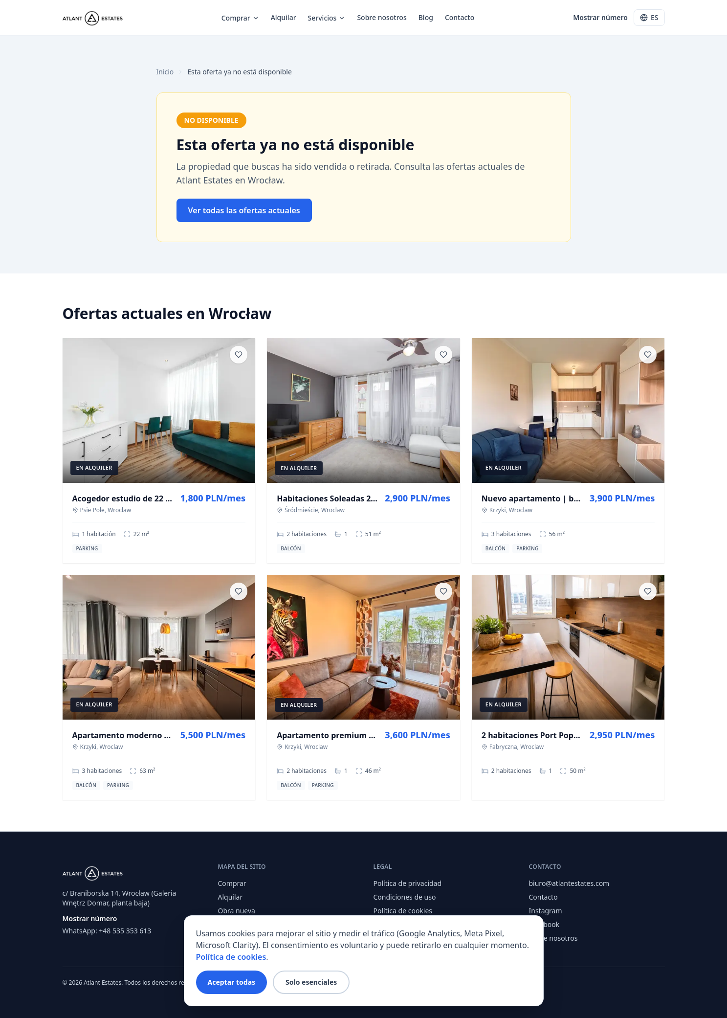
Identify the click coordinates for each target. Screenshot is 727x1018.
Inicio (165, 71)
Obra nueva (236, 910)
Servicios (327, 18)
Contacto (459, 17)
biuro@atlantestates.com (569, 883)
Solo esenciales (311, 982)
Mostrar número (600, 17)
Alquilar (283, 17)
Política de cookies (403, 910)
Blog (426, 17)
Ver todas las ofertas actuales (244, 210)
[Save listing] (238, 354)
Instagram (545, 910)
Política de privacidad (408, 883)
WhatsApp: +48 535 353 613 (107, 930)
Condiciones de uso (405, 897)
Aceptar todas (232, 982)
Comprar (240, 18)
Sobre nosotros (381, 17)
